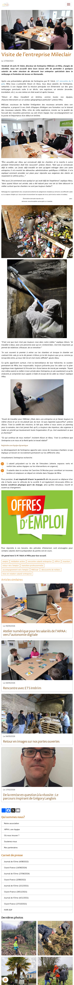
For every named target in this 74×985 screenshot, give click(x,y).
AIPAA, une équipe (12, 829)
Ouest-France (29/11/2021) (15, 892)
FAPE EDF (8, 910)
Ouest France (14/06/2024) (15, 867)
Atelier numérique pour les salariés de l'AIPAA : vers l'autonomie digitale (35, 633)
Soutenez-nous (10, 841)
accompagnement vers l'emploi (16, 569)
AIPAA (57, 561)
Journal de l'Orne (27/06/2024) (17, 873)
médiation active (18, 561)
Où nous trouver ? (11, 835)
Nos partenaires (11, 847)
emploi (5, 561)
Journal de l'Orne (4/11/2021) (16, 898)
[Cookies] (5, 980)
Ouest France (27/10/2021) (15, 904)
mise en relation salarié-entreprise (17, 574)
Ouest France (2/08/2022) (15, 879)
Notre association (11, 823)
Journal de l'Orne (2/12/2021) (16, 886)
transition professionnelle (32, 565)
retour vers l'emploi (11, 565)
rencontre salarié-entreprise (40, 561)
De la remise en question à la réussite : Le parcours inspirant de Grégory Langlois (30, 796)
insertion (66, 561)
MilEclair (34, 569)
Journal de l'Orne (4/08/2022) (16, 861)
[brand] (6, 4)
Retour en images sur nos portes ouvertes (31, 741)
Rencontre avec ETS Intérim (22, 688)
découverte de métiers (50, 569)
